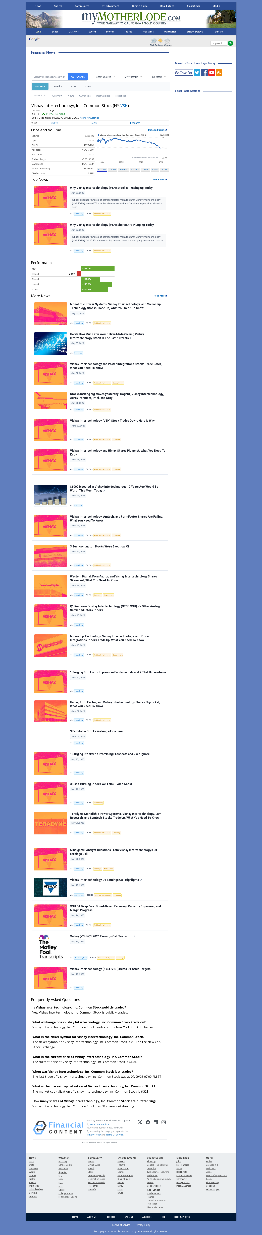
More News (159, 179)
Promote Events (184, 1175)
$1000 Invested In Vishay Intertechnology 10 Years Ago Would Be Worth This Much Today (114, 488)
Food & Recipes (125, 1175)
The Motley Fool (80, 958)
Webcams (148, 31)
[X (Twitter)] (140, 1127)
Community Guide (96, 1175)
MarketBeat (79, 895)
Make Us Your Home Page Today (195, 63)
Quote (54, 122)
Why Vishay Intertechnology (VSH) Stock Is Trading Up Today (111, 187)
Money (110, 31)
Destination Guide (96, 1179)
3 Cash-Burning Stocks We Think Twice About (101, 784)
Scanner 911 (212, 1164)
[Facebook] (147, 1127)
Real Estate (167, 6)
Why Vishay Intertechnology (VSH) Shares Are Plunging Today (112, 224)
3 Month (135, 169)
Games (121, 1172)
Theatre (121, 1164)
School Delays (195, 31)
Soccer (62, 1189)
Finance (150, 1196)
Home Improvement (157, 1200)
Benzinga (78, 353)
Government (109, 595)
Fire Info (92, 1189)
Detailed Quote (157, 129)
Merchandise (182, 1164)
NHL (61, 1186)
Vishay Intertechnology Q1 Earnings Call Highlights (106, 880)
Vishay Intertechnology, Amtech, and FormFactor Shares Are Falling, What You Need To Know (116, 518)
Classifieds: (182, 1157)
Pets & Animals (183, 1185)
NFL (60, 1175)
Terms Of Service (114, 1134)
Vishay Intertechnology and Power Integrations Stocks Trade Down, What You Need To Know (116, 366)
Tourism (218, 31)
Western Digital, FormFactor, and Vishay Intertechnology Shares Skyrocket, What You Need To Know (113, 578)
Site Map (129, 1217)
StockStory (78, 214)
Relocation (152, 1203)
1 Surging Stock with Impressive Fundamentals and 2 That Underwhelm (118, 672)
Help (163, 1217)
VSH (124, 105)
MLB (61, 1179)
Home (75, 1217)
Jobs (178, 1161)
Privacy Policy (94, 1134)
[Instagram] (163, 1127)
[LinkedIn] (155, 1127)
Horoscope (123, 1168)
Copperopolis (154, 1185)
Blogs (90, 1172)
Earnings (97, 869)
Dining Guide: (155, 1157)
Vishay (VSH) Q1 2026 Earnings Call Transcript (102, 936)
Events (91, 1161)
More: (209, 1157)
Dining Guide (140, 6)
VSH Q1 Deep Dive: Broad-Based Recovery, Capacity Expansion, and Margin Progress (115, 908)
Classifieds (193, 6)
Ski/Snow (63, 1168)
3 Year (155, 169)
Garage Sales (182, 1182)
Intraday (102, 169)
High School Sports (68, 1196)
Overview (57, 95)
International (103, 95)
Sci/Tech (33, 1192)
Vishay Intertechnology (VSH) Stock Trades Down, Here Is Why (112, 420)
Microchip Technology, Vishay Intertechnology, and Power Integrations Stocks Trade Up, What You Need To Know (109, 638)
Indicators (157, 76)
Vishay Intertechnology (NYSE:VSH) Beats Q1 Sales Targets (110, 969)
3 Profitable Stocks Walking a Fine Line (96, 731)
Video (209, 1172)
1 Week (112, 169)
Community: (95, 1157)
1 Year (145, 169)
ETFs (73, 86)
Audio (209, 1161)
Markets (40, 86)
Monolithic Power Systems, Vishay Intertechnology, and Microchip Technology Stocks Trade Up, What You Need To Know (115, 306)
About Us (91, 1217)
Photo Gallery (212, 1182)
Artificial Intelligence (102, 214)
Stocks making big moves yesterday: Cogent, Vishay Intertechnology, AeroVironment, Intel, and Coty (117, 396)
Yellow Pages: (213, 1189)
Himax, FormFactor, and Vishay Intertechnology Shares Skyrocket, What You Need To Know (115, 704)
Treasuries (120, 95)
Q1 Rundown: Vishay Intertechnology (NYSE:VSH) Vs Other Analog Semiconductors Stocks (115, 608)
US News (74, 31)
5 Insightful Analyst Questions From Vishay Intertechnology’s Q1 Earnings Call (113, 852)
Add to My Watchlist (89, 117)
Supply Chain (118, 383)
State (55, 31)
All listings (151, 1161)
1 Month (123, 169)
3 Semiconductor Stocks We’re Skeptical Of (99, 546)
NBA (61, 1182)
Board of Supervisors (216, 1175)
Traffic (128, 31)
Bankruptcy (98, 803)
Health (91, 1168)
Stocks (58, 86)
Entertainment (110, 6)
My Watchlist (131, 76)
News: (32, 1157)
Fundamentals (154, 1193)
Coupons (210, 1185)
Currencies (85, 95)
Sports (58, 6)
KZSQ (120, 1189)
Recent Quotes (103, 76)
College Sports (66, 1193)
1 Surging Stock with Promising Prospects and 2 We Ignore (110, 754)
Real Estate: (154, 1189)
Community (82, 6)
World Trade (108, 869)
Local (38, 31)
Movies (121, 1161)
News (38, 6)
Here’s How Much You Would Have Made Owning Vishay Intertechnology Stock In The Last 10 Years (107, 336)
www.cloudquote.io (100, 1124)
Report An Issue (182, 1217)
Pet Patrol (93, 1185)
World (92, 31)
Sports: (63, 1172)
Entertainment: (127, 1157)
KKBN (120, 1192)
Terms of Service (121, 1224)
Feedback (110, 1217)
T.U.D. (209, 1179)
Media (216, 6)
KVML (120, 1185)
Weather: (64, 1157)
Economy (116, 439)
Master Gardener (155, 1207)
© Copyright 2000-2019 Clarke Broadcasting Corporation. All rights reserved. (131, 1231)
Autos (179, 1168)
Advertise (146, 1217)
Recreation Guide (96, 1182)
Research (135, 122)
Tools (88, 86)
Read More (160, 295)
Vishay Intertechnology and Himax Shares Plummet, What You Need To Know (118, 452)
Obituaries (170, 31)
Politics (32, 1182)
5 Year (165, 169)
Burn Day (63, 1161)
